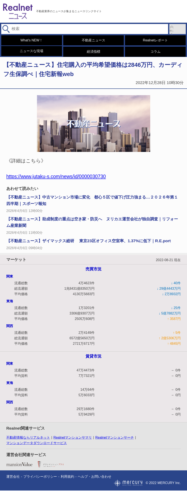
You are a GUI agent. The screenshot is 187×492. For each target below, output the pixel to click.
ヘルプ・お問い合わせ (94, 478)
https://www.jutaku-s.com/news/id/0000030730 (56, 178)
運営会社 (13, 478)
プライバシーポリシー (40, 478)
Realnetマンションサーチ (114, 439)
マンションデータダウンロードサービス (36, 444)
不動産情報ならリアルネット (28, 439)
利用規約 (67, 478)
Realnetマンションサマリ (72, 439)
